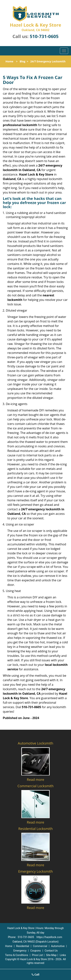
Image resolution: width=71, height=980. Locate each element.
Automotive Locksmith (35, 743)
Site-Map (51, 955)
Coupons (35, 950)
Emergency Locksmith (35, 871)
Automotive (58, 946)
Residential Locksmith (35, 828)
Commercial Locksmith (36, 786)
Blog (22, 61)
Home (9, 61)
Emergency (19, 950)
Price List (37, 955)
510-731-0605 (44, 36)
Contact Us (51, 950)
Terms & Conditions (16, 955)
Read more (35, 779)
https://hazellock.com (49, 937)
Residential (22, 946)
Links (63, 955)
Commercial (40, 946)
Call (35, 974)
